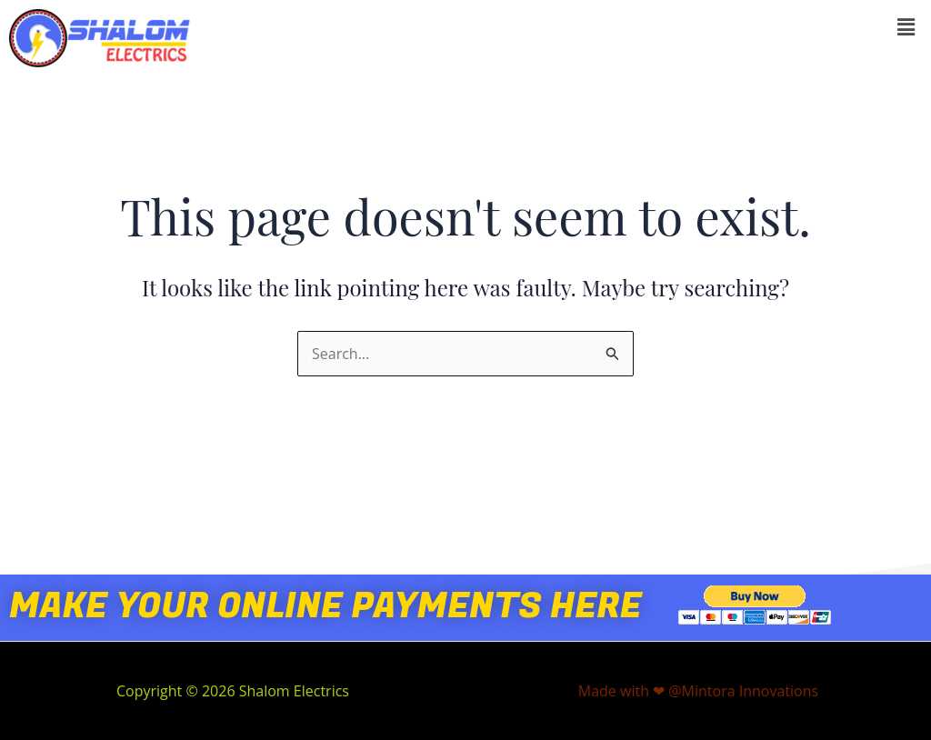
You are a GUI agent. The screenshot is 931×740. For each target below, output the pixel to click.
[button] (906, 26)
